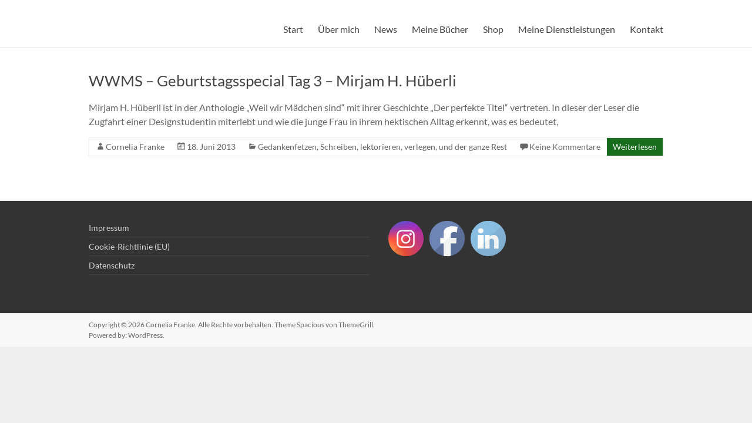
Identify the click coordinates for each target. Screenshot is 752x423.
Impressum (109, 228)
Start (293, 29)
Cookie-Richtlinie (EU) (129, 246)
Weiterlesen (635, 147)
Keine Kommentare (564, 147)
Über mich (339, 29)
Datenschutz (112, 265)
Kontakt (646, 29)
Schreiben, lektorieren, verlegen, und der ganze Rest (413, 147)
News (385, 29)
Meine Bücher (440, 29)
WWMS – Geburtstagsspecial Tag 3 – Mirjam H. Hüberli (272, 80)
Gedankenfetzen (287, 147)
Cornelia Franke (135, 147)
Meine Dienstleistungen (566, 29)
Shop (493, 29)
